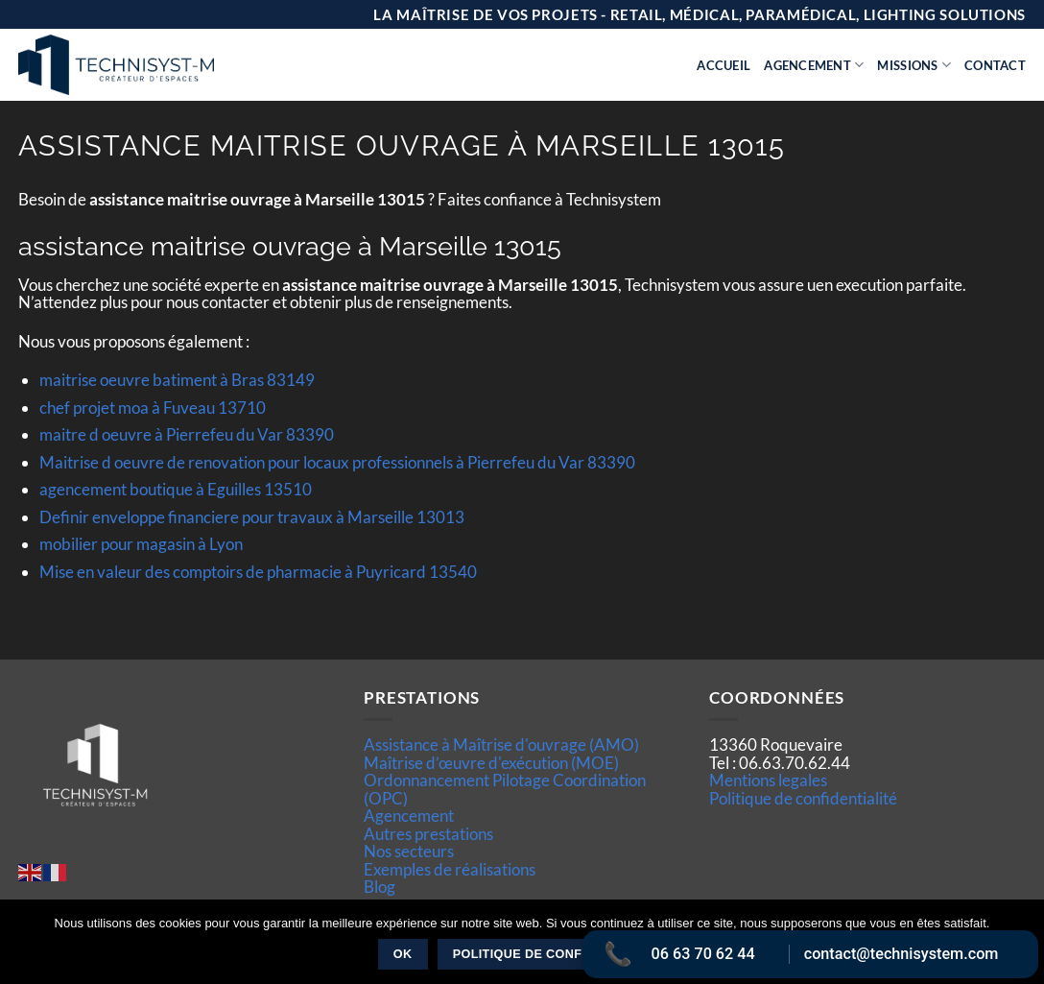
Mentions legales (768, 780)
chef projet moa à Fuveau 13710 (152, 407)
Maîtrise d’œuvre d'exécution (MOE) (491, 763)
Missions (914, 65)
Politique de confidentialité (803, 798)
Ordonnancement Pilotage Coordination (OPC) (505, 788)
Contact (995, 65)
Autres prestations (428, 834)
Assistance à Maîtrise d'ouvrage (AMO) (501, 744)
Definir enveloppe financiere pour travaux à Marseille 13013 (251, 517)
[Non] (1018, 947)
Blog (379, 886)
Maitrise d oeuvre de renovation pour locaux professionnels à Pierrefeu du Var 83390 (337, 462)
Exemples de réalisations (449, 869)
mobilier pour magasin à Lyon (141, 544)
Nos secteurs (409, 851)
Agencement (814, 65)
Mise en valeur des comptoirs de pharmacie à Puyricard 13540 (258, 572)
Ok (403, 954)
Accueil (723, 65)
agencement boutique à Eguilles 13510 (175, 489)
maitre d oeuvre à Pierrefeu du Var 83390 (186, 434)
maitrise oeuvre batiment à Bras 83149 (177, 380)
